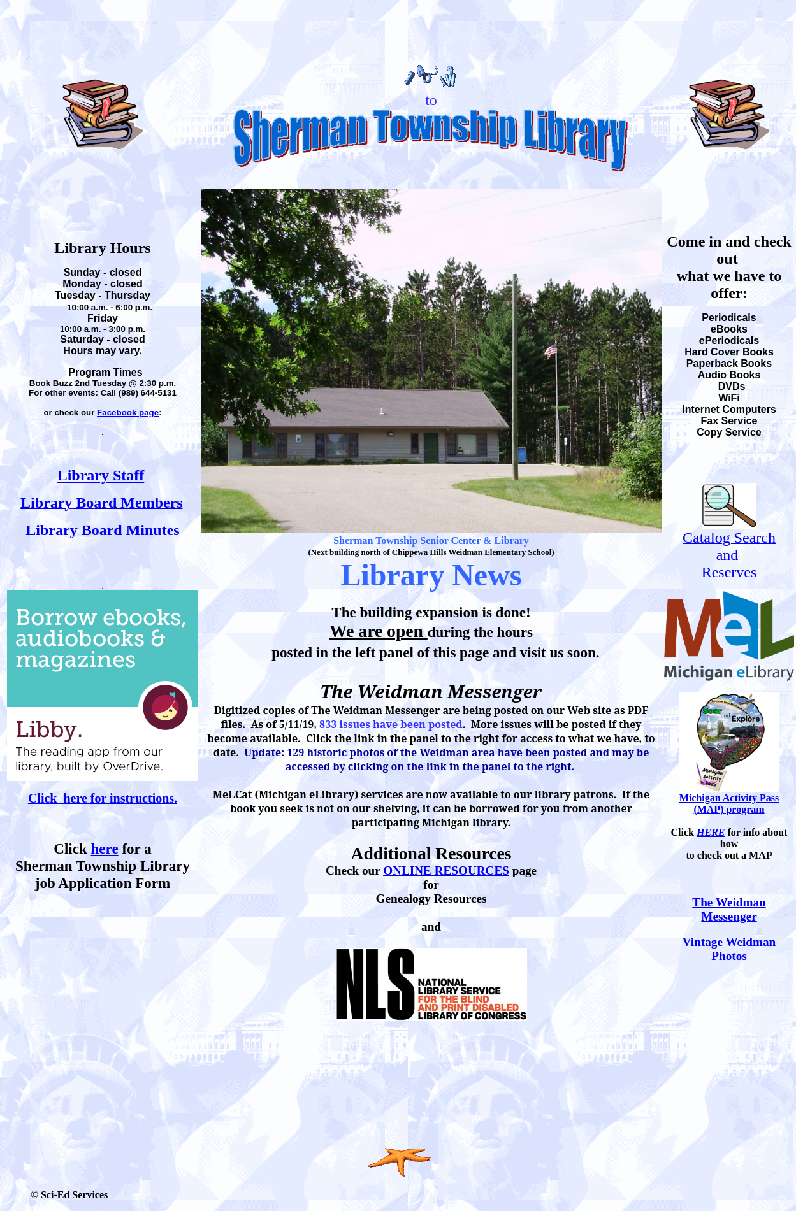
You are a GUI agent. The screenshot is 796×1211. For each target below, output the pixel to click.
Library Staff (101, 475)
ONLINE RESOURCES (446, 870)
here (105, 848)
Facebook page (128, 412)
